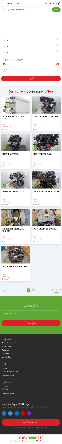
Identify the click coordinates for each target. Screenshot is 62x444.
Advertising (6, 350)
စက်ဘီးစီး (5, 390)
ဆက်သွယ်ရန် (6, 357)
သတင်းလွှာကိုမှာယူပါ (31, 422)
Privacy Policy (7, 347)
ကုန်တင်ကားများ (8, 375)
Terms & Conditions (9, 343)
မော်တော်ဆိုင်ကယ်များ (10, 372)
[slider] (4, 64)
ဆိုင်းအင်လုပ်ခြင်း (55, 3)
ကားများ (5, 368)
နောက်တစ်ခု (56, 290)
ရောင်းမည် (56, 10)
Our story (5, 354)
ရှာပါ (31, 78)
